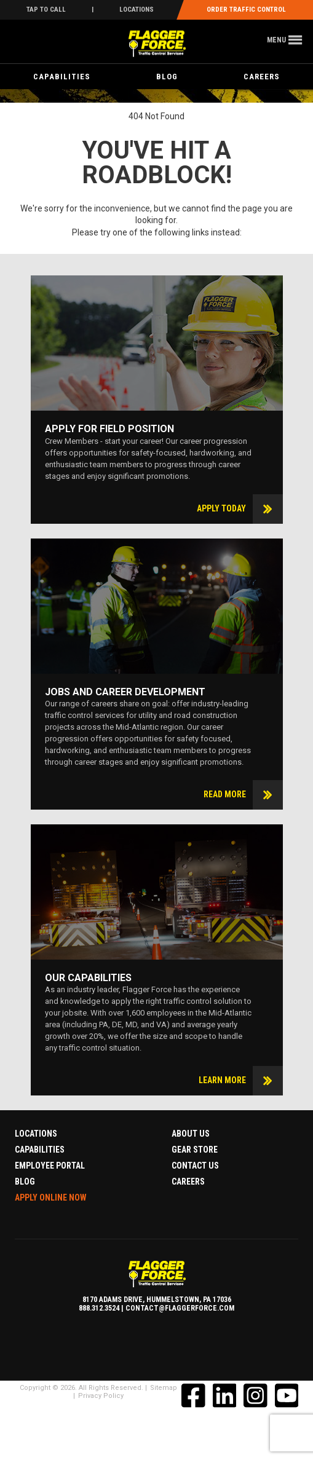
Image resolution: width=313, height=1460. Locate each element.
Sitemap (163, 1388)
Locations (136, 10)
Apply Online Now (51, 1197)
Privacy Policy (101, 1396)
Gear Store (195, 1149)
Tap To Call (46, 10)
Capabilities (61, 76)
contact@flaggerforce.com (179, 1308)
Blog (167, 76)
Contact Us (195, 1165)
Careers (262, 76)
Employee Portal (50, 1165)
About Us (191, 1133)
